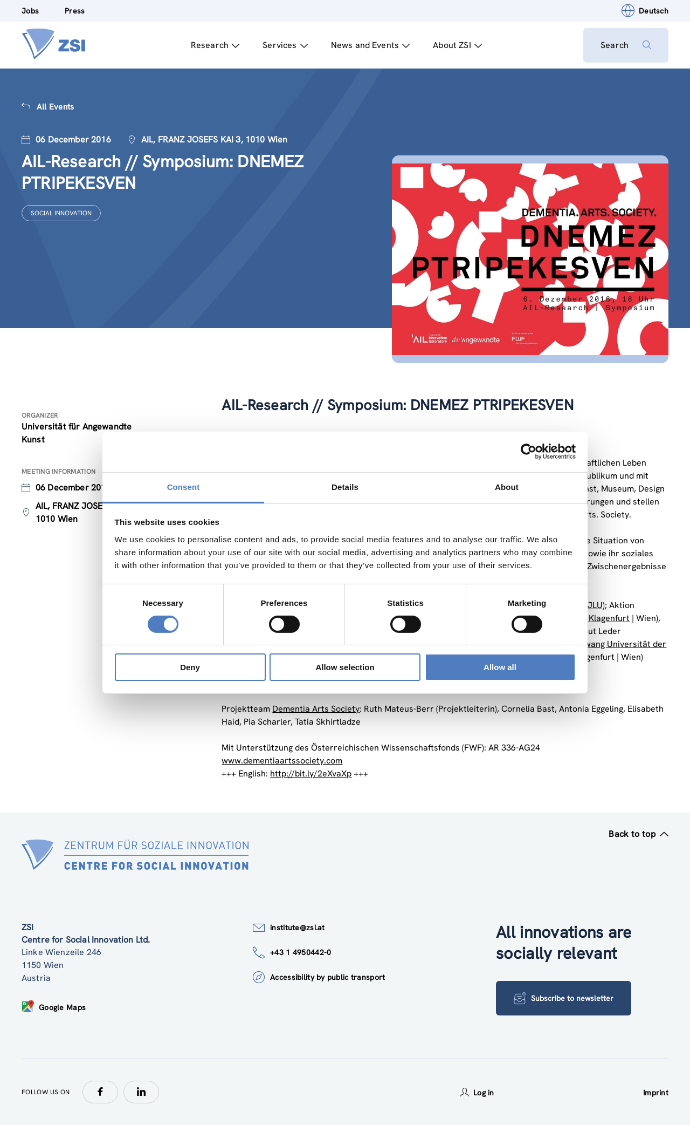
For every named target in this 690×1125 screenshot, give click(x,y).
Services (285, 45)
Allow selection (344, 667)
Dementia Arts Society (316, 708)
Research (215, 45)
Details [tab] (345, 486)
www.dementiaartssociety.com (282, 760)
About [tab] (507, 486)
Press (75, 11)
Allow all (500, 667)
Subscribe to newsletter (563, 998)
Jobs (30, 11)
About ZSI (457, 45)
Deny (190, 667)
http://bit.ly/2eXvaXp (310, 773)
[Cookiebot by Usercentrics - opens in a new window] (528, 452)
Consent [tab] (183, 486)
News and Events (370, 45)
